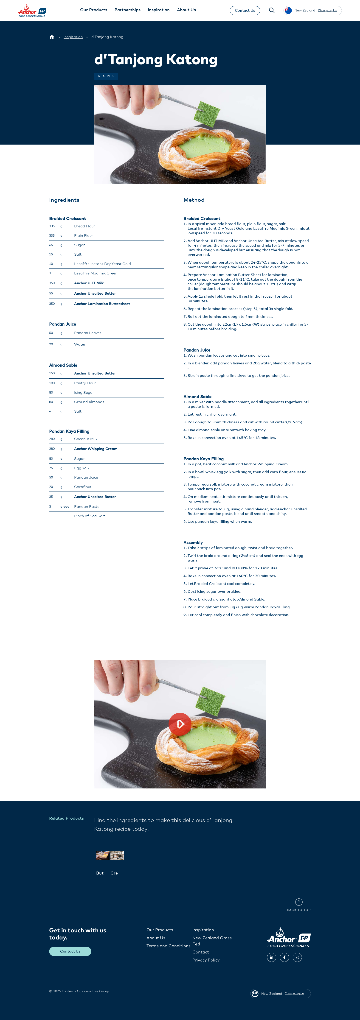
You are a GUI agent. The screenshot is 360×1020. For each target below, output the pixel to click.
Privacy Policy (205, 960)
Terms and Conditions (168, 946)
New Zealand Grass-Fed (212, 941)
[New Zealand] (52, 37)
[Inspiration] (73, 37)
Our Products (159, 930)
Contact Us (244, 10)
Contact (200, 952)
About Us (155, 938)
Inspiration (203, 930)
